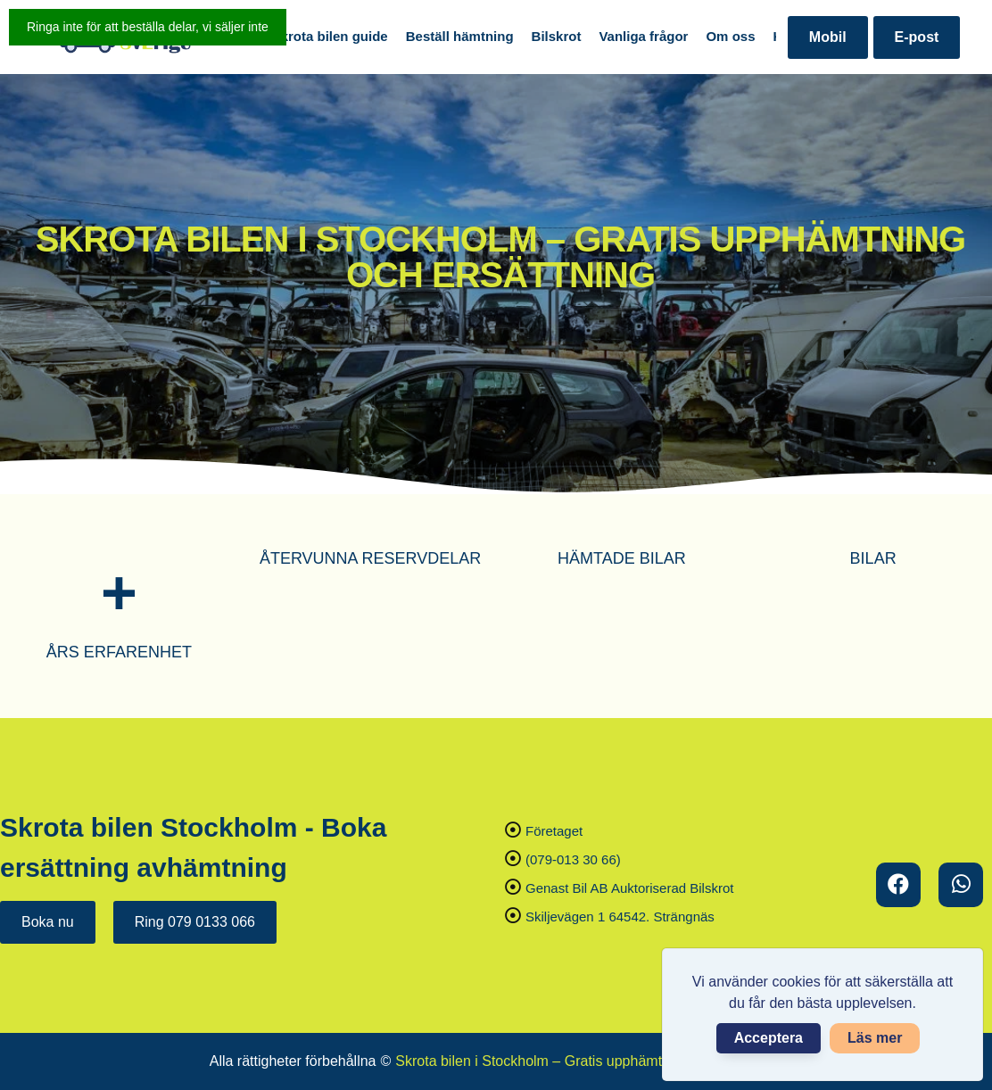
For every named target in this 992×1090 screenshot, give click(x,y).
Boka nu (47, 921)
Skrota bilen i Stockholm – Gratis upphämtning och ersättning (588, 1061)
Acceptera (768, 1037)
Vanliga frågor (643, 36)
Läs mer (874, 1037)
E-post (917, 37)
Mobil (828, 37)
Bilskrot (557, 36)
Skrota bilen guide (330, 36)
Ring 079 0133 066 (195, 921)
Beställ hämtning (460, 36)
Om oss (730, 36)
